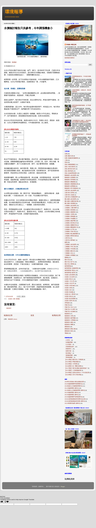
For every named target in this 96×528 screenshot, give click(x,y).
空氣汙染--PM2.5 (69, 307)
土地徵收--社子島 (69, 229)
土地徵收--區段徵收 (70, 210)
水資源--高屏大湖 (69, 300)
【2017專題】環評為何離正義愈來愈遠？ (76, 368)
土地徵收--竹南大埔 (70, 231)
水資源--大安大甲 (69, 283)
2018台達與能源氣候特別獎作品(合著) (75, 399)
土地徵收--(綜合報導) (70, 205)
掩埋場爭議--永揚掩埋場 (71, 268)
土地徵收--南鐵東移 (70, 212)
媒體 (66, 242)
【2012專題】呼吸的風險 (72, 361)
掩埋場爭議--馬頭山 (70, 270)
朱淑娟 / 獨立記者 (71, 44)
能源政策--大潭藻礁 (70, 320)
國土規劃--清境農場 (70, 203)
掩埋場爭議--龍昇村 (70, 272)
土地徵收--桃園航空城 (71, 225)
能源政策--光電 (69, 316)
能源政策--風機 (69, 324)
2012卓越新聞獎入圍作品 (72, 392)
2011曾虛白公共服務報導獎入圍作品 (75, 390)
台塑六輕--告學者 (69, 192)
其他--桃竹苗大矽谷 (70, 168)
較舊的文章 (56, 315)
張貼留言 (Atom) (12, 319)
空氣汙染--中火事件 (70, 309)
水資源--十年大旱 (69, 281)
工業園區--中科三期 (70, 246)
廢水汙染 (67, 259)
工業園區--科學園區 (70, 255)
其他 (66, 162)
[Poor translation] (6, 501)
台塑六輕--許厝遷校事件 (71, 197)
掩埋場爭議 (68, 266)
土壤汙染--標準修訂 (70, 240)
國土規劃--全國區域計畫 (71, 201)
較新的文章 (8, 315)
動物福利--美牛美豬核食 (71, 188)
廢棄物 (66, 257)
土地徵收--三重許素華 (71, 207)
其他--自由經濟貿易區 (71, 173)
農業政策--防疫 (69, 331)
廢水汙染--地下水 (69, 262)
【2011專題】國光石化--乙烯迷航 (74, 359)
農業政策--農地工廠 (70, 329)
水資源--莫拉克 (69, 296)
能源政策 (67, 313)
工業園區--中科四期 (70, 249)
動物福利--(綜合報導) (70, 175)
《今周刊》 (68, 340)
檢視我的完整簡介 (70, 58)
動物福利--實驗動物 (70, 182)
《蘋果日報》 (68, 351)
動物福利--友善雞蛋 (70, 177)
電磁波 (66, 333)
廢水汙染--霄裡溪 (69, 264)
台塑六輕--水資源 (69, 195)
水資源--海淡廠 (69, 292)
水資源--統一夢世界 (70, 294)
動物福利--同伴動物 (70, 179)
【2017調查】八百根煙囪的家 (73, 370)
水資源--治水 (68, 290)
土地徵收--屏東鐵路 (70, 216)
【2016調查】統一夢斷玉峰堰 (73, 366)
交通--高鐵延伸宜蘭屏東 (71, 158)
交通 (66, 153)
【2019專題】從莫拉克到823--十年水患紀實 (77, 372)
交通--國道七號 (69, 156)
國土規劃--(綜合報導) (70, 199)
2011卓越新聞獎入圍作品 (72, 388)
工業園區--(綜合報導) (70, 244)
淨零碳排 (67, 303)
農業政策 (67, 326)
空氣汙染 (67, 305)
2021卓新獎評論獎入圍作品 (72, 403)
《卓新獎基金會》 (70, 346)
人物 (66, 160)
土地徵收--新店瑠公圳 (71, 223)
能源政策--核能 (69, 322)
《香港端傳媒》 (69, 357)
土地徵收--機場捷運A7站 (71, 227)
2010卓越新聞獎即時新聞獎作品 (74, 384)
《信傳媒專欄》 (69, 342)
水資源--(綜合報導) (70, 274)
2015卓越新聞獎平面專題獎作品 (74, 397)
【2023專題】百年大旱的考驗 (73, 374)
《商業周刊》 (68, 348)
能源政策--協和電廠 (70, 318)
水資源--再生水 (69, 279)
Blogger (63, 486)
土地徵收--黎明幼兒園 (71, 236)
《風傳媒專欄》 (69, 355)
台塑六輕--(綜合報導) (70, 190)
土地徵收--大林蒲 (69, 214)
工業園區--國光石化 (70, 251)
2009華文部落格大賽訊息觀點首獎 (74, 381)
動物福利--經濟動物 (70, 186)
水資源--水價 (11, 299)
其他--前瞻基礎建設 (70, 164)
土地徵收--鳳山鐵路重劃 (71, 233)
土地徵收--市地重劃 (70, 218)
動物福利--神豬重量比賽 (71, 184)
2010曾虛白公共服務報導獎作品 (74, 386)
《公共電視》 (68, 344)
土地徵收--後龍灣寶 (70, 220)
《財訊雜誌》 (68, 353)
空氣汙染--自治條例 (70, 311)
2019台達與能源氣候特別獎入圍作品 (75, 401)
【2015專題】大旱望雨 (71, 364)
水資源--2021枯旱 (69, 277)
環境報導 (14, 11)
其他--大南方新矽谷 (70, 166)
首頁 (32, 315)
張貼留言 (8, 308)
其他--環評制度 (69, 171)
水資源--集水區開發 (70, 298)
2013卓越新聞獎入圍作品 (72, 394)
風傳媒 (18, 299)
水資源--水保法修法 (70, 285)
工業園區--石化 (69, 253)
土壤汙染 (67, 238)
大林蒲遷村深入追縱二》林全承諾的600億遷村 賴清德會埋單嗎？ (81, 121)
